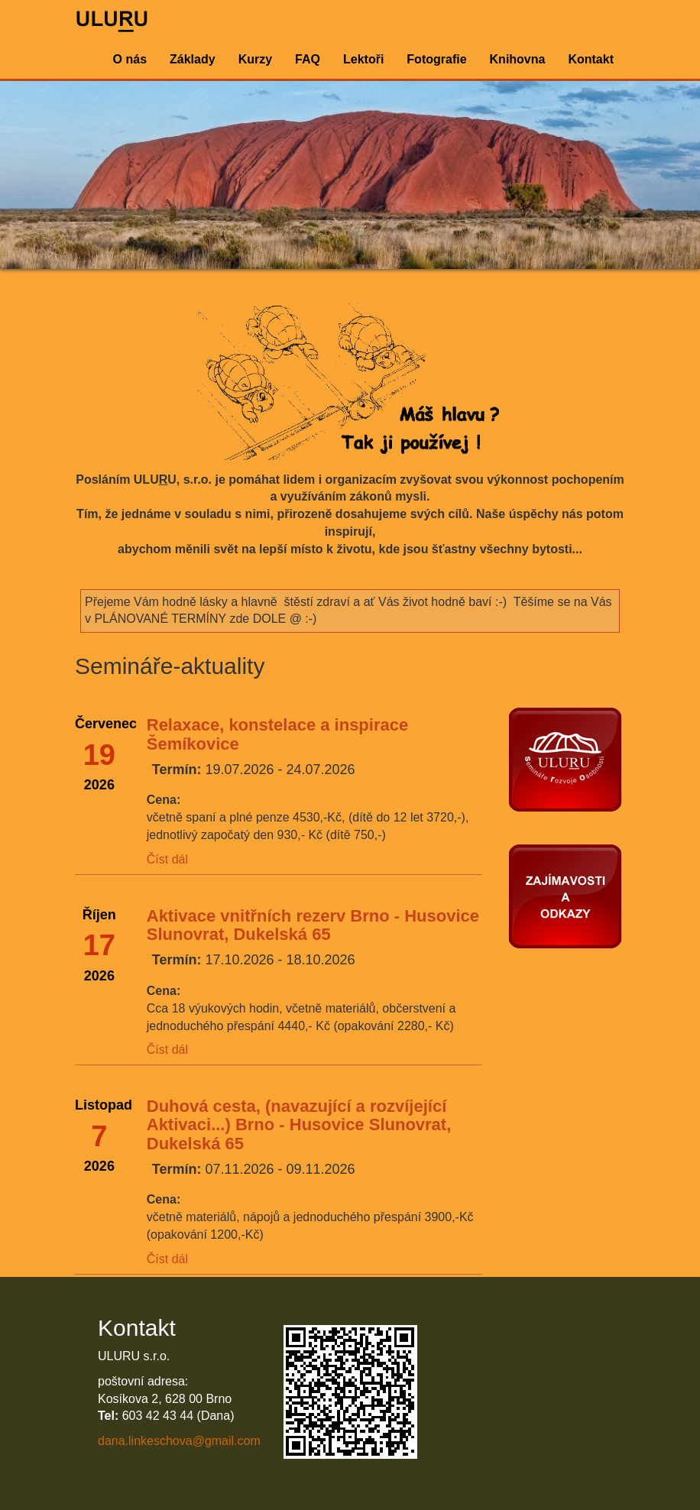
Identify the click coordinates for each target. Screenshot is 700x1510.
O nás (130, 59)
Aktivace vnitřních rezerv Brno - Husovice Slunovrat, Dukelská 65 (313, 925)
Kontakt (591, 59)
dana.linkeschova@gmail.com (179, 1440)
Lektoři (363, 59)
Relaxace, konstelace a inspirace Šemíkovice (277, 734)
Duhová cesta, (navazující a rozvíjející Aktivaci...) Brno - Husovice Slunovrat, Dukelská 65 (299, 1124)
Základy (193, 59)
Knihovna (518, 59)
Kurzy (255, 59)
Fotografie (436, 59)
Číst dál (167, 859)
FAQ (307, 59)
